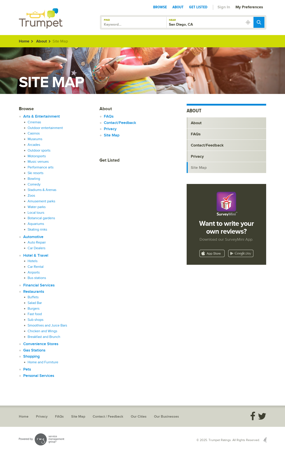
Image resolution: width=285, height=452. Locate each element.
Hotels (32, 261)
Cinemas (34, 122)
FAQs (108, 116)
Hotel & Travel (35, 255)
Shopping (31, 356)
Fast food (35, 314)
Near (172, 20)
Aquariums (36, 224)
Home (24, 41)
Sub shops (35, 320)
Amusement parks (41, 201)
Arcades (34, 145)
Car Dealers (36, 248)
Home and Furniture (43, 362)
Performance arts (40, 167)
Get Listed (198, 7)
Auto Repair (37, 242)
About (178, 7)
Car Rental (36, 267)
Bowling (34, 179)
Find (107, 20)
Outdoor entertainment (45, 128)
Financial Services (39, 285)
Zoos (31, 196)
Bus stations (37, 278)
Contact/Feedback (120, 122)
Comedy (34, 184)
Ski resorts (35, 173)
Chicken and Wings (42, 331)
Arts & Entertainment (41, 116)
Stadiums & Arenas (42, 190)
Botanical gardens (41, 218)
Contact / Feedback (108, 417)
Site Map (111, 135)
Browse (160, 7)
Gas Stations (34, 350)
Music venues (38, 162)
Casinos (34, 133)
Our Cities (139, 417)
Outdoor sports (39, 150)
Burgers (33, 309)
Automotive (33, 237)
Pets (27, 369)
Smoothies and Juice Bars (47, 325)
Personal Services (38, 375)
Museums (35, 139)
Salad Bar (35, 303)
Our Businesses (166, 417)
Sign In (224, 7)
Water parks (37, 207)
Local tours (36, 213)
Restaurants (33, 291)
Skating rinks (37, 230)
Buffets (33, 297)
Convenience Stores (40, 344)
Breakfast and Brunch (44, 337)
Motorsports (37, 156)
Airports (34, 272)
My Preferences (249, 7)
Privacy (110, 129)
